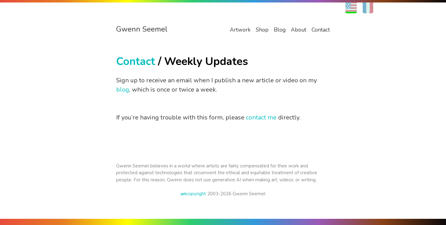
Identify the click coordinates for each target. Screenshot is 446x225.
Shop (262, 29)
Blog (280, 29)
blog (122, 89)
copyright (193, 194)
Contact (321, 29)
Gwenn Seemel (142, 29)
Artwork (240, 29)
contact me (261, 117)
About (298, 29)
